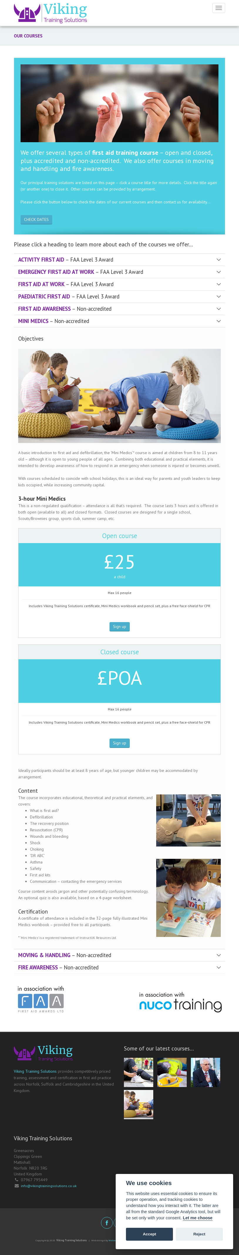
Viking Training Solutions (35, 1071)
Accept (149, 1234)
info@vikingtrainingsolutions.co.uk (49, 1186)
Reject (199, 1234)
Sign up (119, 626)
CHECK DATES (36, 219)
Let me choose (198, 1217)
